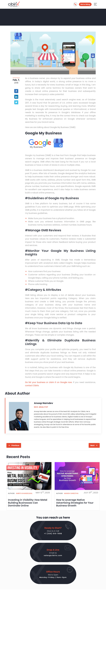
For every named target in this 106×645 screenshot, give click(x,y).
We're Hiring (85, 4)
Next (92, 445)
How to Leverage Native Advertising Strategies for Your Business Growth (74, 502)
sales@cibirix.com (53, 555)
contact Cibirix (32, 385)
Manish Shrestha (71, 493)
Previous (15, 445)
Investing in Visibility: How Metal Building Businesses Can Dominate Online (27, 502)
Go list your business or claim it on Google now (48, 382)
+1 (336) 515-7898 (53, 533)
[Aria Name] (95, 4)
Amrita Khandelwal (24, 493)
